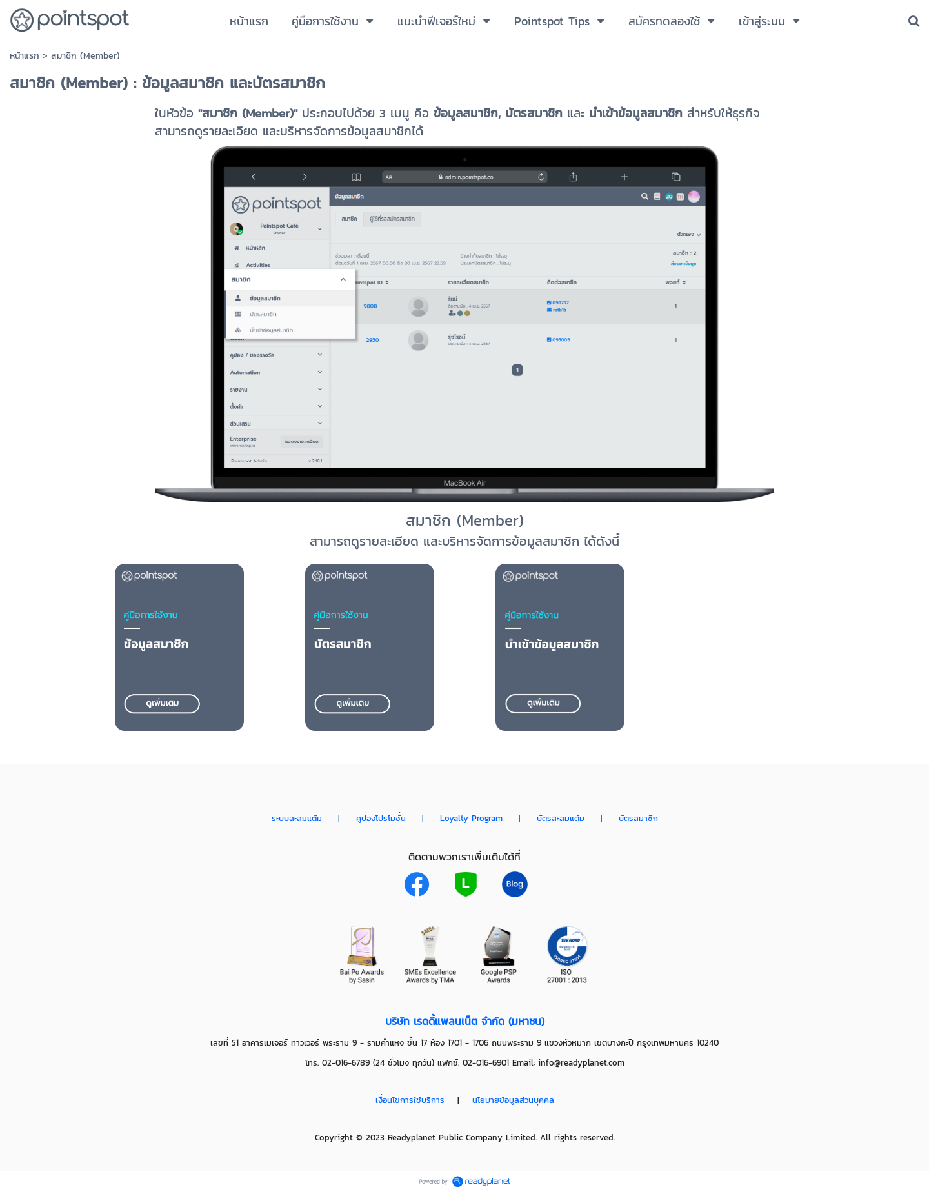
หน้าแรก (24, 56)
